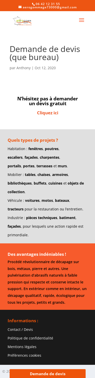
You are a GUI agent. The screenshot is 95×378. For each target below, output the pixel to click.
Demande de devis (47, 373)
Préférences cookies (24, 355)
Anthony (23, 67)
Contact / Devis (20, 329)
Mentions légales (22, 346)
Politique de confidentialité (30, 338)
